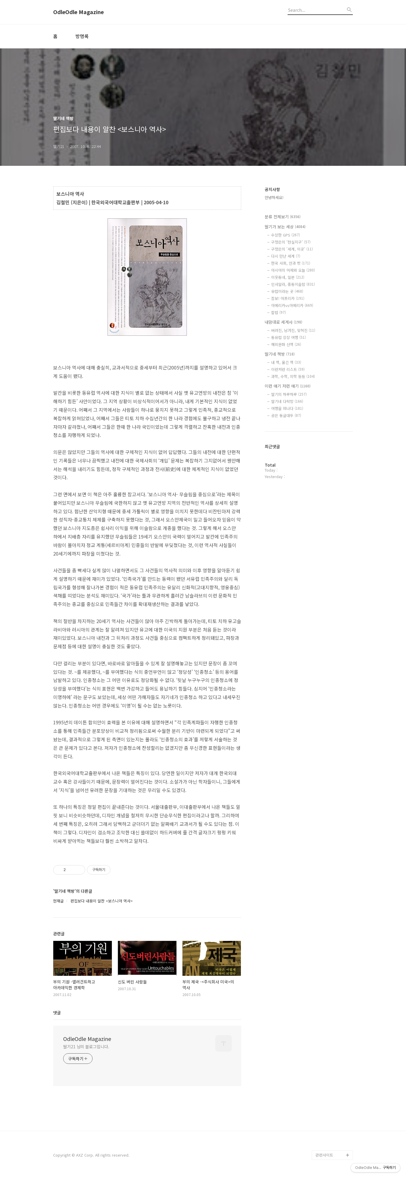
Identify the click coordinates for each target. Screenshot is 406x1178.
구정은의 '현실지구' (291, 242)
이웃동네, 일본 (287, 277)
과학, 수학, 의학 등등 (293, 376)
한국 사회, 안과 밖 (290, 263)
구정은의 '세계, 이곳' (292, 249)
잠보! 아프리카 (287, 298)
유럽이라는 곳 (287, 291)
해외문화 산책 (286, 344)
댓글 (57, 1012)
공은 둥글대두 (286, 415)
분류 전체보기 (283, 217)
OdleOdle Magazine (78, 12)
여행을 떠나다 (287, 408)
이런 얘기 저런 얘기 (288, 386)
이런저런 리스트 (288, 369)
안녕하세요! (274, 197)
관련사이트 (324, 1155)
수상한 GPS (285, 235)
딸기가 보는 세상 (285, 226)
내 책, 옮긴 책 (286, 362)
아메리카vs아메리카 (292, 305)
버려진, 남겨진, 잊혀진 (293, 330)
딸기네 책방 (280, 354)
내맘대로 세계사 (283, 322)
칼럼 (278, 312)
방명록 (82, 36)
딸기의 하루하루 (289, 394)
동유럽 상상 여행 (288, 337)
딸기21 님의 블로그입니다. (86, 1046)
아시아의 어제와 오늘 (293, 270)
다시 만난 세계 (285, 256)
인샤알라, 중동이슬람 (293, 284)
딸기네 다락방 (287, 401)
